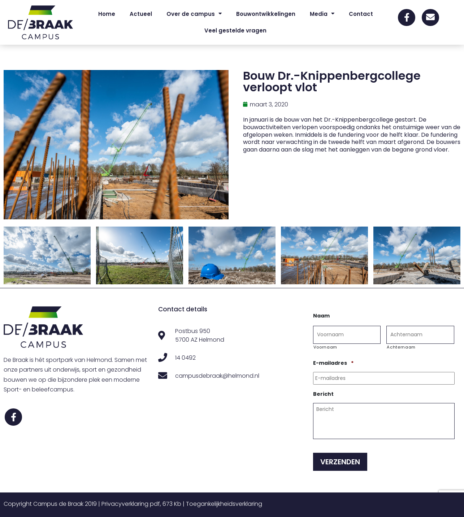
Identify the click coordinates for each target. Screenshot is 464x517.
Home (106, 14)
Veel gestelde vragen (235, 30)
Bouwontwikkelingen (265, 14)
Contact (361, 14)
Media (322, 14)
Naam (321, 315)
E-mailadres (333, 363)
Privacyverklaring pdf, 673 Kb (141, 504)
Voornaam (325, 347)
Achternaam (401, 347)
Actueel (141, 14)
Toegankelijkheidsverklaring (224, 504)
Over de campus (194, 14)
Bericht (323, 394)
